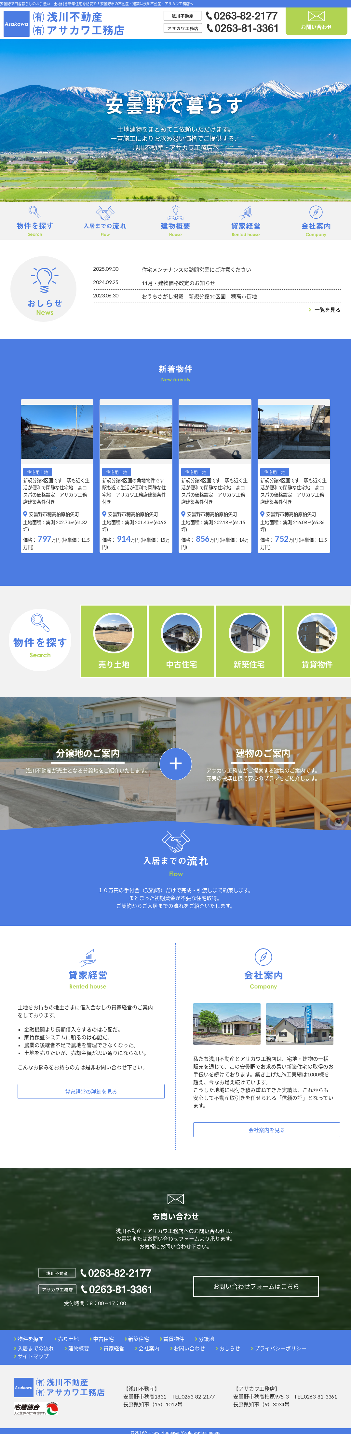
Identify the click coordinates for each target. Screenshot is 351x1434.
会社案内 (147, 1346)
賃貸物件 (172, 1336)
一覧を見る (325, 310)
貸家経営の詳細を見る (91, 1089)
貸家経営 (112, 1346)
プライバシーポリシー (278, 1346)
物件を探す (29, 1336)
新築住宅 (137, 1336)
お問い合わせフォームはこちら (256, 1284)
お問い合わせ (316, 20)
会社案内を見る (267, 1128)
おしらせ (228, 1346)
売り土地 (66, 1336)
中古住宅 (101, 1336)
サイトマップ (31, 1353)
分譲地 (204, 1336)
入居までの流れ (34, 1346)
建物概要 (77, 1346)
